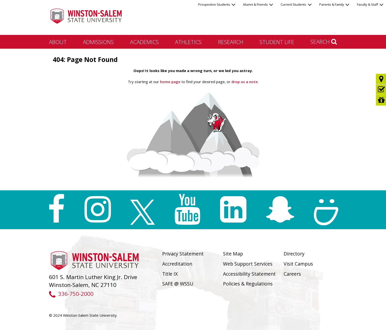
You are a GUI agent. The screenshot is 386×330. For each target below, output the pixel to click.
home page (170, 81)
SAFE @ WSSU (177, 283)
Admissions (98, 41)
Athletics (188, 41)
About (58, 41)
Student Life (276, 41)
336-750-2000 (71, 294)
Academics (144, 41)
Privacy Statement (183, 253)
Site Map (233, 253)
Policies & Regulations (248, 283)
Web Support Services (248, 263)
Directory (294, 253)
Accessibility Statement (249, 273)
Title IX (170, 273)
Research (230, 41)
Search (323, 41)
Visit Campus (298, 263)
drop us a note (244, 81)
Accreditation (177, 263)
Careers (292, 273)
